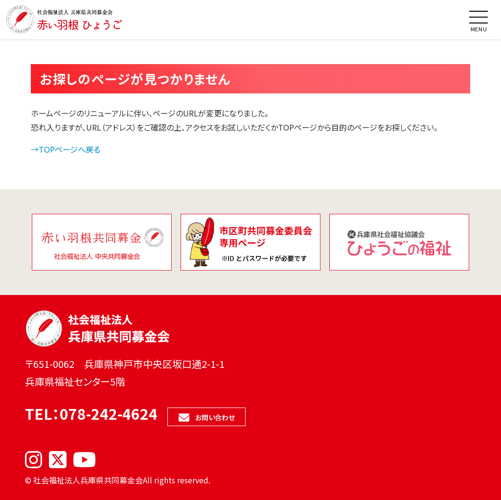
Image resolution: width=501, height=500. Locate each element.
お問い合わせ (215, 417)
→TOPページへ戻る (65, 149)
